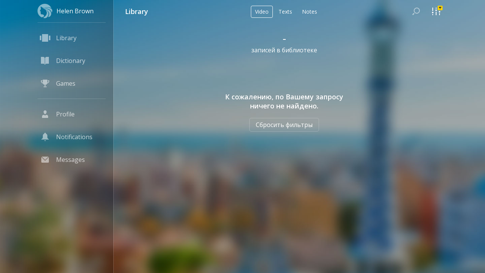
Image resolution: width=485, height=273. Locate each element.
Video (262, 11)
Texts (285, 11)
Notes (309, 11)
